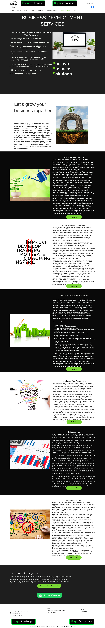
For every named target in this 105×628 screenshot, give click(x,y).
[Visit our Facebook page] (92, 7)
